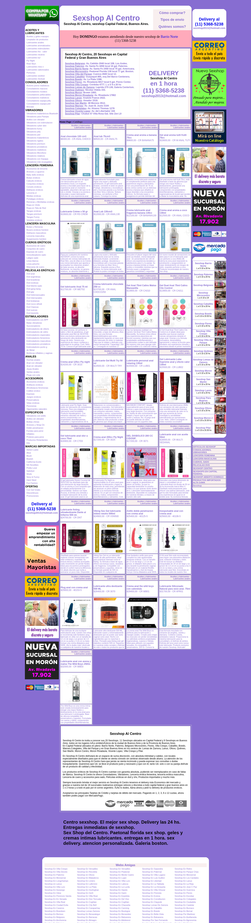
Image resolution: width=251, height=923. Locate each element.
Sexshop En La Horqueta (153, 887)
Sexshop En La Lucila (120, 887)
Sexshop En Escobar (184, 896)
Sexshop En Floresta (151, 893)
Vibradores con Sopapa (37, 159)
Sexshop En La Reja (184, 884)
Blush (29, 456)
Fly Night (31, 61)
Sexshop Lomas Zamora (88, 911)
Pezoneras (32, 406)
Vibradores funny (34, 129)
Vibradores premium (36, 144)
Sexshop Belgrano (75, 63)
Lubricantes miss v (35, 67)
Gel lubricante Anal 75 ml (74, 286)
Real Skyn (31, 64)
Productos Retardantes (37, 440)
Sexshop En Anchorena (55, 920)
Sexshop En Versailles (87, 869)
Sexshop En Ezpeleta (119, 896)
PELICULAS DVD (201, 465)
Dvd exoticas (32, 283)
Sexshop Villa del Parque (78, 74)
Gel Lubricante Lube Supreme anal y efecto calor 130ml (175, 362)
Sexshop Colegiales (75, 108)
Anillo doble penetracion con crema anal (140, 512)
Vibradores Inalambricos (38, 138)
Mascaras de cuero (35, 267)
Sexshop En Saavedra (152, 869)
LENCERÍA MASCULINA (205, 459)
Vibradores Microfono (36, 153)
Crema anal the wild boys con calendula (140, 587)
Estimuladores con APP (37, 320)
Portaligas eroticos (35, 199)
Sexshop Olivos (73, 100)
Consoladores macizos (37, 88)
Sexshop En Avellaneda (186, 917)
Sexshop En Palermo (54, 875)
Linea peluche (33, 264)
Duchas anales (33, 360)
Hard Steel (31, 480)
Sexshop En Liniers (86, 881)
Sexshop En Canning (119, 908)
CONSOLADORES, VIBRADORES (202, 451)
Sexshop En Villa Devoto (56, 872)
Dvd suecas (32, 310)
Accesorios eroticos (36, 382)
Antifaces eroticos (35, 385)
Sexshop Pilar (72, 113)
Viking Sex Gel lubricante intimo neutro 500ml (107, 512)
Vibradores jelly (34, 132)
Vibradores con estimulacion (40, 122)
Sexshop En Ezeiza (151, 896)
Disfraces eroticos (35, 190)
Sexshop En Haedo (118, 890)
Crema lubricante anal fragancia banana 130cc (139, 211)
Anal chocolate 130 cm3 (73, 136)
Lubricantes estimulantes (38, 48)
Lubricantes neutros (36, 54)
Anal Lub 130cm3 (103, 211)
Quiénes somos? (172, 27)
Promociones (33, 496)
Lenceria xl (32, 193)
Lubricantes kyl (33, 57)
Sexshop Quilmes (74, 90)
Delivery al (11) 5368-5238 (42, 506)
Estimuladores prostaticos (38, 344)
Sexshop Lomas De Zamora (155, 905)
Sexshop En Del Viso (119, 899)
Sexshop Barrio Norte (76, 68)
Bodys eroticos (33, 178)
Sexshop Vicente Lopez (77, 111)
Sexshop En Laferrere (87, 884)
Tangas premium (34, 214)
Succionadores (33, 326)
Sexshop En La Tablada (153, 884)
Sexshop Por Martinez (185, 914)
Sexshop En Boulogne (120, 911)
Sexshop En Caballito (152, 908)
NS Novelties (33, 465)
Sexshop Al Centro (106, 18)
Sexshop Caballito (75, 76)
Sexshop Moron (73, 92)
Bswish (30, 459)
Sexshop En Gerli (85, 893)
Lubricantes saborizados (38, 70)
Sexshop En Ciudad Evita (56, 905)
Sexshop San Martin (76, 103)
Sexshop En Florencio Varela (58, 896)
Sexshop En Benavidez (120, 914)
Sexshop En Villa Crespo (56, 869)
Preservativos (33, 400)
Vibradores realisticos (36, 150)
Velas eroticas (33, 403)
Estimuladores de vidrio (37, 332)
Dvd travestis (33, 313)
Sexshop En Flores (183, 893)
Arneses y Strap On (36, 425)
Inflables (30, 434)
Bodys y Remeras (35, 227)
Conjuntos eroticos (35, 184)
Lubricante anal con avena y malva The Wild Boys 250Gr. (76, 662)
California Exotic (34, 462)
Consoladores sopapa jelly (39, 101)
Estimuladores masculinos (39, 341)
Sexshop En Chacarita (120, 905)
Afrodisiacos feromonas (37, 388)
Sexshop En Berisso (54, 914)
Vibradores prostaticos (37, 147)
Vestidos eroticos (34, 220)
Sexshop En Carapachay (88, 908)
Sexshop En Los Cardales (187, 878)
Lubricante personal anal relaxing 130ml (140, 362)
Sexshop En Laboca (119, 884)
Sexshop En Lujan (118, 878)
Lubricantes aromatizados (38, 45)
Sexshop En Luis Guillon (153, 878)
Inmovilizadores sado (36, 255)
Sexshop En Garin (118, 893)
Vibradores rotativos (36, 156)
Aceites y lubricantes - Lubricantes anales (81, 126)
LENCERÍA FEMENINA (204, 455)
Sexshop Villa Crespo (76, 84)
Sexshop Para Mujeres (203, 399)
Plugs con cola (33, 375)
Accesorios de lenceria (37, 169)
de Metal (31, 350)
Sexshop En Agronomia (185, 920)
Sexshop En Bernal (183, 911)
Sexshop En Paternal (152, 872)
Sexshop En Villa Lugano (153, 875)
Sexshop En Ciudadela (185, 902)
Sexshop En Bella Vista (153, 914)
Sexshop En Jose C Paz (186, 887)
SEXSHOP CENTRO (203, 468)
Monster (30, 107)
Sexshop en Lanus (53, 884)
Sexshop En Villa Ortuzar (153, 890)
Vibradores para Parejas (38, 116)
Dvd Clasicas (33, 307)
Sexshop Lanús (73, 98)
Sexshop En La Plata (87, 887)
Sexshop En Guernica (185, 890)
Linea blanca (32, 261)
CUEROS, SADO (201, 462)
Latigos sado (32, 258)
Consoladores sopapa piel (39, 104)
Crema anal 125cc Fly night (75, 362)
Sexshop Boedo (73, 79)
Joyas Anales (33, 369)
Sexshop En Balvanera (120, 917)
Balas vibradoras (34, 323)
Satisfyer (31, 471)
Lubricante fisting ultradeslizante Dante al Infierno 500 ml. (73, 512)
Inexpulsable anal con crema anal (171, 512)
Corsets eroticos (34, 187)
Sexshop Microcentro (76, 71)
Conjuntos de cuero (36, 249)
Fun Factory (32, 483)
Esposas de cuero (35, 252)
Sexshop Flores (73, 82)
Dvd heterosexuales (36, 295)
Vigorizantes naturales (37, 409)
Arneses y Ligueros (35, 172)
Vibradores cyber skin (37, 125)
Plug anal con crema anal (74, 587)
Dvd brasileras (33, 280)
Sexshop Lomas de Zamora (79, 87)
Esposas (31, 394)
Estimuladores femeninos (38, 338)
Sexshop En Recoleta (87, 872)
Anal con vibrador (35, 363)
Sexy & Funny (33, 477)
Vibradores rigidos (35, 141)
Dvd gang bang (34, 289)
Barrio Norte (169, 37)
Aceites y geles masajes (38, 36)
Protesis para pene (35, 437)
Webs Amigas (125, 865)
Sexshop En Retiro (183, 869)
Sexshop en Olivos (85, 875)
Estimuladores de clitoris (38, 329)
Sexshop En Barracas (87, 917)
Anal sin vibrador (34, 366)
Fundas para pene (35, 431)
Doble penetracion (35, 428)
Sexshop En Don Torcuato (89, 899)
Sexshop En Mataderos (88, 878)
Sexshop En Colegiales (185, 899)
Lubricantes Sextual (36, 79)
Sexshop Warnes (74, 105)
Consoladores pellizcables (39, 95)
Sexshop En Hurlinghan (88, 890)
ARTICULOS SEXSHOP (204, 447)
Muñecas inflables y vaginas (40, 353)
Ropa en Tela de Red (36, 208)
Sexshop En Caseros (54, 908)
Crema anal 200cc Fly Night (108, 437)
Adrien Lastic (33, 450)
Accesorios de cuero (36, 246)
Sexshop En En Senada (56, 899)
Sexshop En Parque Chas (187, 872)
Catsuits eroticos (34, 181)
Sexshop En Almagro (87, 920)
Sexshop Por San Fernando (155, 920)
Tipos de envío (172, 20)
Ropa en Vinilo (33, 205)
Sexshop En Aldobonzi (120, 920)
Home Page (65, 122)
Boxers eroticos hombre (37, 230)
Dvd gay (30, 292)
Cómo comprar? (172, 13)
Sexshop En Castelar (184, 905)
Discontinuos (32, 493)
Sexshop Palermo (74, 66)
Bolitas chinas (33, 422)
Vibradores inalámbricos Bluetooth (42, 113)
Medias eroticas (34, 196)
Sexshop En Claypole (152, 902)
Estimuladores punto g (37, 347)
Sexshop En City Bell (87, 905)
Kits (28, 443)
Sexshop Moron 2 (203, 418)
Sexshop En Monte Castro (122, 875)
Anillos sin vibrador (35, 419)
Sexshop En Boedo (151, 911)
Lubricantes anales (35, 42)
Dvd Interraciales (34, 298)
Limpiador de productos (37, 39)
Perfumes (31, 73)
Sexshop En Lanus (183, 881)
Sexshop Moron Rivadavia (79, 95)
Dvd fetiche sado (34, 286)
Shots (29, 474)
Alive (29, 453)
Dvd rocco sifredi (34, 304)
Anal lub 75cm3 (102, 136)
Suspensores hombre (36, 239)
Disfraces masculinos (36, 233)
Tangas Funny (33, 217)
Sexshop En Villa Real (87, 896)
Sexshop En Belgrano (55, 917)
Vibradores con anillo (36, 416)
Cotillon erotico (33, 391)
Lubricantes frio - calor (37, 51)
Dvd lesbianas (33, 301)
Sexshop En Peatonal (120, 872)
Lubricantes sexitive (36, 76)
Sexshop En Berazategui (88, 914)
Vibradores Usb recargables (39, 162)
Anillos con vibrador (36, 119)
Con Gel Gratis (33, 490)
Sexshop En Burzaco (184, 908)
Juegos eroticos (34, 397)
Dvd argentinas (34, 277)
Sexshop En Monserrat (185, 875)
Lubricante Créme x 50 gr (74, 211)
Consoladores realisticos (38, 98)
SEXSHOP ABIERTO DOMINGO (208, 477)
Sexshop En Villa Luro (120, 881)
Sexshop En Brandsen (55, 911)
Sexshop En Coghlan (87, 902)
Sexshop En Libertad (151, 881)
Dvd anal (31, 274)
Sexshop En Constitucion (153, 899)
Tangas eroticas (34, 211)
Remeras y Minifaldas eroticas (40, 202)
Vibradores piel (33, 135)
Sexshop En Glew (53, 893)
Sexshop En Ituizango (55, 890)
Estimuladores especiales (38, 335)
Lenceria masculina (36, 236)
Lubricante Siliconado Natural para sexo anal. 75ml (175, 587)
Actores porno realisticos (38, 85)
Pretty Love (32, 468)
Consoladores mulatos (37, 91)
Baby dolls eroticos (35, 175)
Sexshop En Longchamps (56, 881)
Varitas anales (33, 372)
